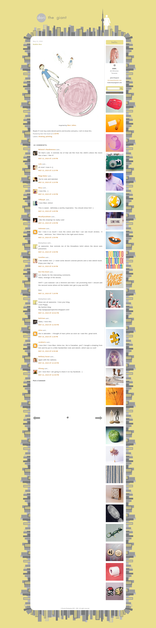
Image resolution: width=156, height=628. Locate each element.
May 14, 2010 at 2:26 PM (48, 337)
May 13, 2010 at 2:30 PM (48, 194)
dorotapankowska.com (115, 80)
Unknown (42, 228)
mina (40, 330)
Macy (40, 188)
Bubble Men (37, 44)
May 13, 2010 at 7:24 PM (48, 293)
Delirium (41, 318)
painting (49, 136)
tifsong (41, 368)
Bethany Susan (44, 357)
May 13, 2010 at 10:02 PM (48, 313)
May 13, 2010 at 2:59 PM (48, 223)
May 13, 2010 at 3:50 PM (48, 252)
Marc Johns (71, 125)
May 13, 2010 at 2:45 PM (48, 211)
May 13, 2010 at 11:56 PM (48, 325)
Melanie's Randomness (47, 149)
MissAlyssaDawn (44, 217)
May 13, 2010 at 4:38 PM (48, 266)
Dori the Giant (43, 272)
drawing (42, 136)
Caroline (41, 257)
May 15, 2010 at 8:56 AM (48, 351)
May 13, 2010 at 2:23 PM (48, 170)
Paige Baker (42, 176)
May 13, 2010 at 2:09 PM (48, 158)
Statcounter (114, 93)
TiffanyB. (41, 200)
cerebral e (42, 342)
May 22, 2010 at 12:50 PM (48, 375)
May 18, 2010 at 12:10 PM (48, 363)
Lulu (40, 164)
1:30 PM (56, 134)
